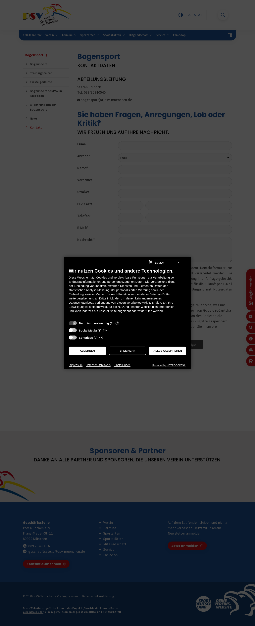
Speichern (127, 350)
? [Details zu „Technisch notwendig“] (117, 323)
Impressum (75, 365)
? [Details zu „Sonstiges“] (101, 337)
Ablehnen (87, 350)
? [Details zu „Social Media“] (105, 330)
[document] (127, 293)
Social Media (88, 330)
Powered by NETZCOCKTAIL (169, 365)
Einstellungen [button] (122, 365)
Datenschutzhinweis (98, 365)
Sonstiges (86, 337)
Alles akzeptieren (167, 350)
